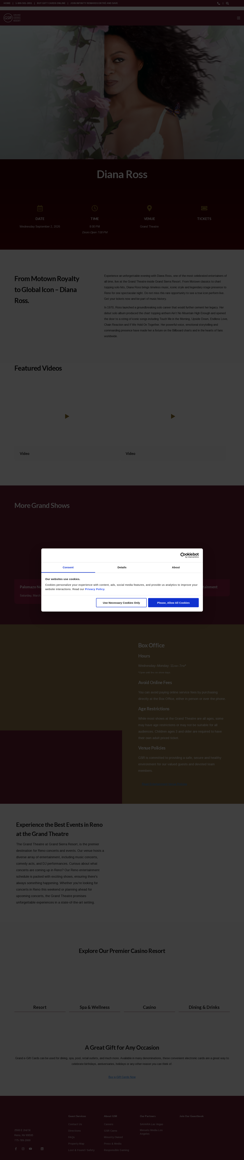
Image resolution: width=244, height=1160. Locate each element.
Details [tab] (122, 567)
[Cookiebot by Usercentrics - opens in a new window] (183, 555)
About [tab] (176, 567)
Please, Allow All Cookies (173, 602)
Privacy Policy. (95, 588)
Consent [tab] (68, 567)
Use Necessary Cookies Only (121, 602)
